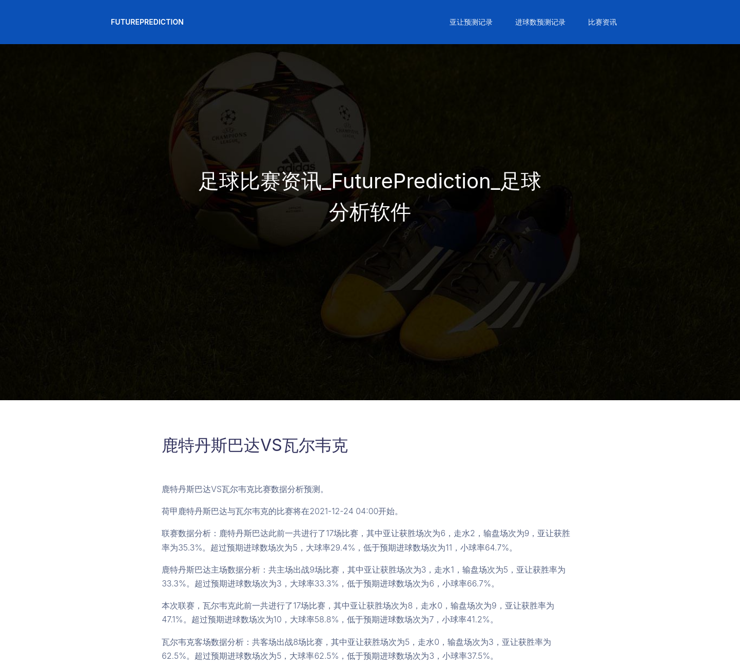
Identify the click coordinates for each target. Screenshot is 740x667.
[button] (470, 22)
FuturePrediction (147, 21)
